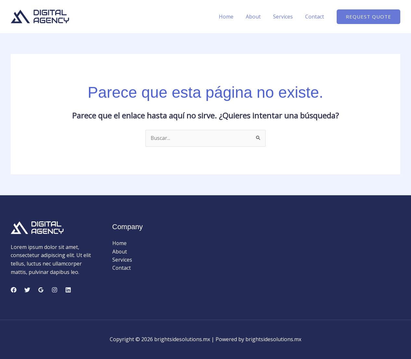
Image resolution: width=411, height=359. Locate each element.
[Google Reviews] (41, 290)
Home (233, 16)
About (258, 16)
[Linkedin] (68, 290)
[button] (368, 16)
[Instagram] (54, 290)
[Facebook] (14, 290)
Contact (315, 16)
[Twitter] (27, 290)
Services (286, 16)
